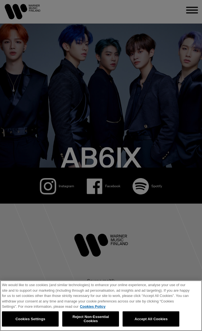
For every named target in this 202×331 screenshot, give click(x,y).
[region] (101, 305)
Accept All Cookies (151, 319)
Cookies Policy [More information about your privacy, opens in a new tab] (92, 306)
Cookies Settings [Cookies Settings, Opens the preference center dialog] (30, 319)
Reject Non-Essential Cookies (90, 319)
